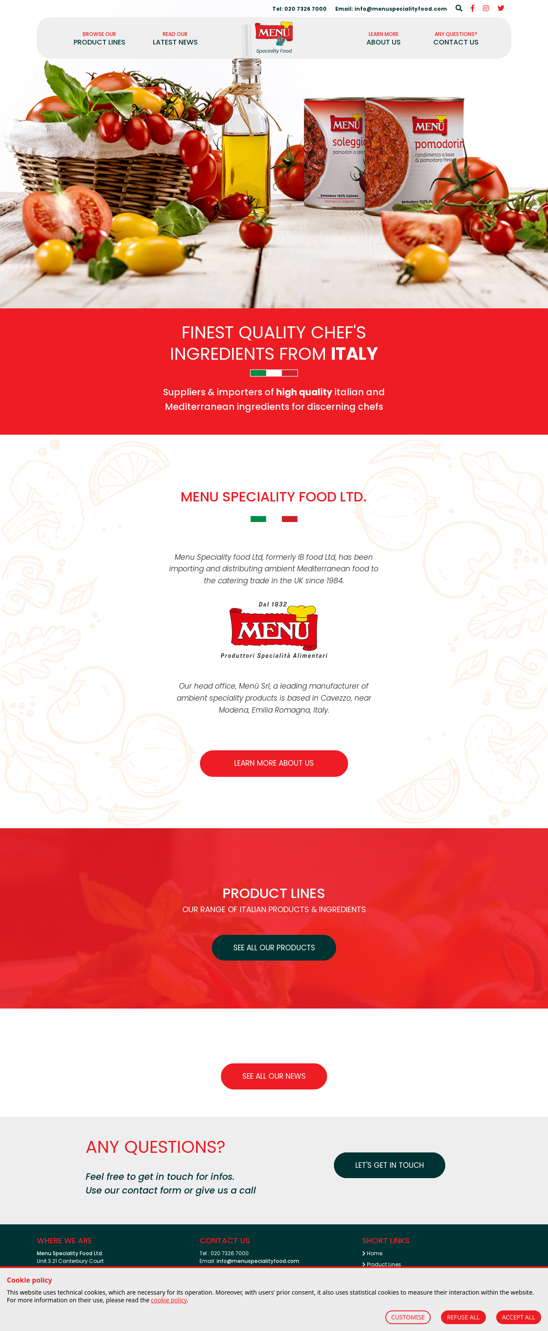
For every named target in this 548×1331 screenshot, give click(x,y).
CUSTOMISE (408, 1317)
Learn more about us (274, 763)
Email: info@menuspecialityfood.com (391, 8)
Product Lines (381, 1264)
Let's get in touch (389, 1165)
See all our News (274, 1076)
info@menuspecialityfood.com (258, 1261)
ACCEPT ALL (518, 1317)
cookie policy (169, 1300)
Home (372, 1253)
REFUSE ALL (463, 1317)
